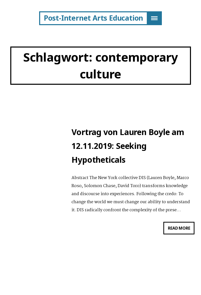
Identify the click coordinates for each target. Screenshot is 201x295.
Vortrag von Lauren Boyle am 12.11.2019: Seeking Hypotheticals (128, 146)
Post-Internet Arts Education (93, 18)
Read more (181, 229)
